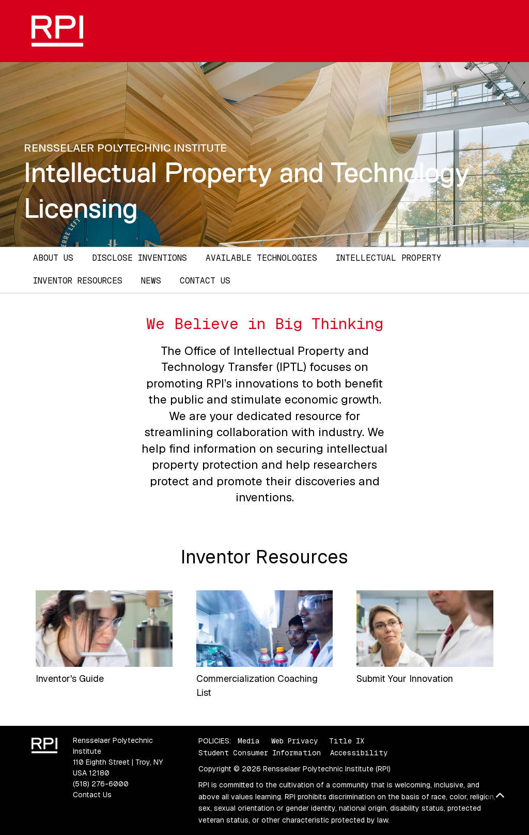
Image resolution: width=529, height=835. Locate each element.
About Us (53, 257)
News (151, 280)
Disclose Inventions (139, 257)
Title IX (346, 740)
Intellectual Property (388, 257)
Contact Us (205, 280)
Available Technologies (261, 257)
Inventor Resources (77, 280)
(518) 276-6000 (101, 783)
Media (249, 740)
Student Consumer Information (259, 752)
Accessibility (358, 752)
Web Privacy (294, 740)
